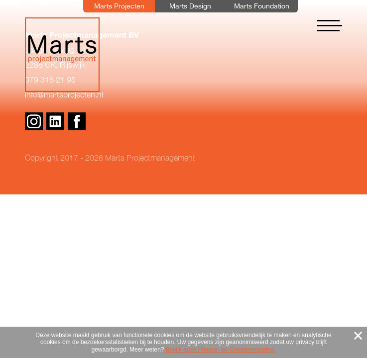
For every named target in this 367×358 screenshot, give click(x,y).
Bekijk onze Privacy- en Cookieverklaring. (221, 349)
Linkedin (55, 121)
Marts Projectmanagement (62, 54)
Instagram (34, 121)
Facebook (77, 121)
